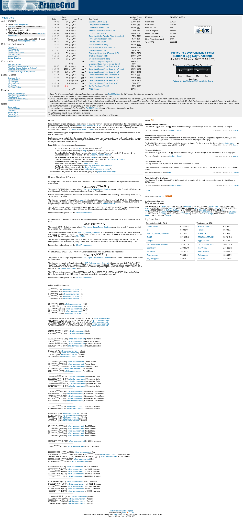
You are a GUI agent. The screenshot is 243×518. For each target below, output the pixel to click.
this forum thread (175, 130)
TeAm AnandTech (108, 204)
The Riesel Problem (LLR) (98, 56)
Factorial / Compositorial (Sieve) (100, 62)
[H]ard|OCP (80, 236)
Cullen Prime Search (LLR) (99, 28)
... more (147, 191)
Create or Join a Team (16, 53)
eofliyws (169, 215)
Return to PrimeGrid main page (121, 511)
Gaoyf (210, 214)
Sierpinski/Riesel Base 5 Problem (100, 165)
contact (115, 514)
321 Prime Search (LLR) (98, 22)
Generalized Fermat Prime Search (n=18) (104, 72)
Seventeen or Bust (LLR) (98, 50)
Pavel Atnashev (152, 255)
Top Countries (13, 80)
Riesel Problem (90, 167)
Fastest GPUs (13, 112)
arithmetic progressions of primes (97, 169)
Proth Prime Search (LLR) (98, 45)
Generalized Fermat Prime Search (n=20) (104, 77)
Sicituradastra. (203, 255)
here (169, 173)
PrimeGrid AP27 (14, 97)
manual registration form (26, 41)
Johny (217, 208)
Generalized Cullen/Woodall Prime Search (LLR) (106, 36)
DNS (124, 513)
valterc (147, 208)
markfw (83, 200)
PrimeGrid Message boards (18, 66)
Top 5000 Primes (114, 94)
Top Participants (13, 82)
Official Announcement (84, 213)
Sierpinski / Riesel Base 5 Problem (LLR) (104, 53)
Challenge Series (14, 78)
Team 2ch (201, 259)
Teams (210, 81)
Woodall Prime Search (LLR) (99, 59)
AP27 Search (94, 89)
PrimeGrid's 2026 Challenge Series (193, 52)
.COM (130, 513)
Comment (236, 130)
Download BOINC (14, 54)
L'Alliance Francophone (67, 268)
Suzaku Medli (213, 206)
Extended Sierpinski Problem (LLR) (102, 30)
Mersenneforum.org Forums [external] (21, 72)
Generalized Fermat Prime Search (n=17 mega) (106, 69)
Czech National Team (205, 244)
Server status (12, 107)
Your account (12, 47)
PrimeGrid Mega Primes (16, 93)
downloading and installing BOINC (89, 126)
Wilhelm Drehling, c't (173, 210)
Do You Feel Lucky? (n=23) (99, 86)
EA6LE (149, 237)
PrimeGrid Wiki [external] (17, 70)
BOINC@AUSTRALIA (206, 237)
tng (223, 210)
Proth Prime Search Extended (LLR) (102, 47)
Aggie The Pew (203, 241)
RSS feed (165, 196)
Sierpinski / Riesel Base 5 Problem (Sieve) (104, 64)
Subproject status (14, 109)
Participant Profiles (14, 64)
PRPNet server (13, 49)
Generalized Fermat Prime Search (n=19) (104, 75)
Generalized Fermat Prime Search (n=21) (104, 80)
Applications (12, 56)
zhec (196, 208)
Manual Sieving (13, 51)
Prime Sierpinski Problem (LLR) (100, 39)
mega (81, 148)
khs (182, 212)
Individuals (203, 81)
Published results (14, 101)
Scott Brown (151, 248)
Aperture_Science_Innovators (89, 232)
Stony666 (187, 206)
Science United (152, 226)
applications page (228, 143)
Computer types (13, 116)
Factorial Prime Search (97, 33)
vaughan (150, 241)
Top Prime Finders (14, 87)
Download (11, 27)
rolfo (164, 206)
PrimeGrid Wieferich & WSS (18, 99)
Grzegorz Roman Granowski (157, 244)
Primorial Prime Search (97, 42)
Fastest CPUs (13, 114)
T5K (162, 37)
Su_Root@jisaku (153, 259)
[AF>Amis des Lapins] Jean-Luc (97, 263)
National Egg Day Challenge (192, 56)
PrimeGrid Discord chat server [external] (22, 68)
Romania (201, 230)
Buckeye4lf (151, 251)
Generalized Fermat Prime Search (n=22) (104, 83)
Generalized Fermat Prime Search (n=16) (104, 66)
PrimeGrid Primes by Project (18, 95)
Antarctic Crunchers (205, 226)
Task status (12, 111)
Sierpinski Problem (100, 155)
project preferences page (106, 172)
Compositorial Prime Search (99, 25)
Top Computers (13, 83)
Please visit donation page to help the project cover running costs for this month (32, 11)
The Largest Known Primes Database (81, 129)
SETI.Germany (203, 251)
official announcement (71, 289)
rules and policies (21, 25)
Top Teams (12, 85)
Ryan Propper (206, 212)
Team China (202, 248)
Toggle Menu (7, 17)
